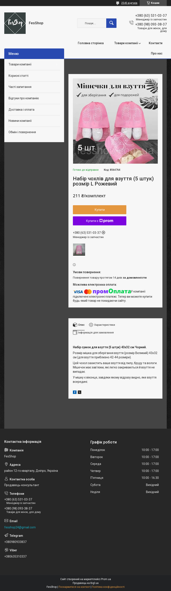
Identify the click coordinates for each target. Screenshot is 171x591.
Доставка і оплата (21, 109)
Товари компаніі (126, 43)
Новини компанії (20, 120)
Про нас (156, 53)
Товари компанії (20, 64)
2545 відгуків (129, 3)
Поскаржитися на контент (74, 586)
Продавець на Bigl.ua (86, 583)
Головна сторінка (91, 43)
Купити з (99, 221)
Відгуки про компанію (24, 98)
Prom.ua (106, 579)
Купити (100, 209)
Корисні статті (18, 75)
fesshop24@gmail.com (20, 527)
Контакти (155, 43)
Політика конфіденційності (108, 586)
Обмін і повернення (22, 132)
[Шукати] (111, 23)
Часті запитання (20, 87)
